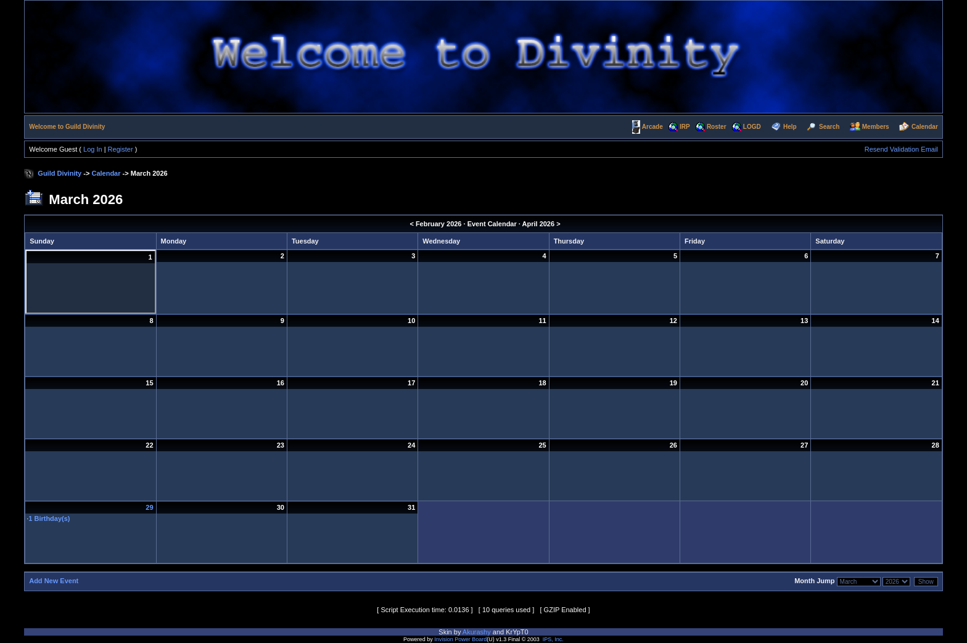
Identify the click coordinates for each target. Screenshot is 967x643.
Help (790, 126)
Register (120, 149)
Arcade (652, 126)
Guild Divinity (59, 173)
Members (875, 126)
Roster (716, 126)
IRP (685, 126)
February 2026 (439, 223)
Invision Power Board (460, 639)
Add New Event (53, 580)
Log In (92, 149)
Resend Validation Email (901, 149)
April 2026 (538, 223)
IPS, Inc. (553, 639)
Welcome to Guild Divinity (67, 126)
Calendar (924, 126)
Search (829, 126)
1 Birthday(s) (49, 518)
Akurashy (477, 632)
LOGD (752, 126)
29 (149, 507)
